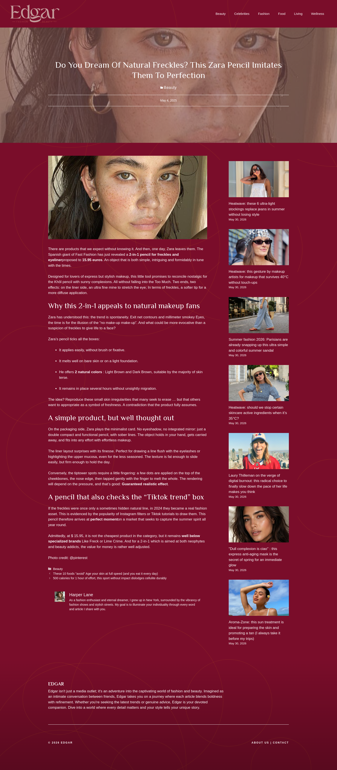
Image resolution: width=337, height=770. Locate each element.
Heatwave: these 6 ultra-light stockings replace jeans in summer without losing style (257, 209)
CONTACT (281, 742)
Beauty (221, 13)
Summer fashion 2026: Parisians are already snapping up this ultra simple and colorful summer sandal (258, 345)
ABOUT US (260, 742)
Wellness (317, 13)
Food (281, 13)
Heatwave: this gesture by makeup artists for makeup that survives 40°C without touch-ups (258, 277)
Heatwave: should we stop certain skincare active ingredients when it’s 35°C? (258, 412)
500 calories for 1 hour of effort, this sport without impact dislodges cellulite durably (110, 578)
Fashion (264, 13)
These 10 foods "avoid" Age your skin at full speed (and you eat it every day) (105, 573)
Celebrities (242, 13)
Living (298, 13)
